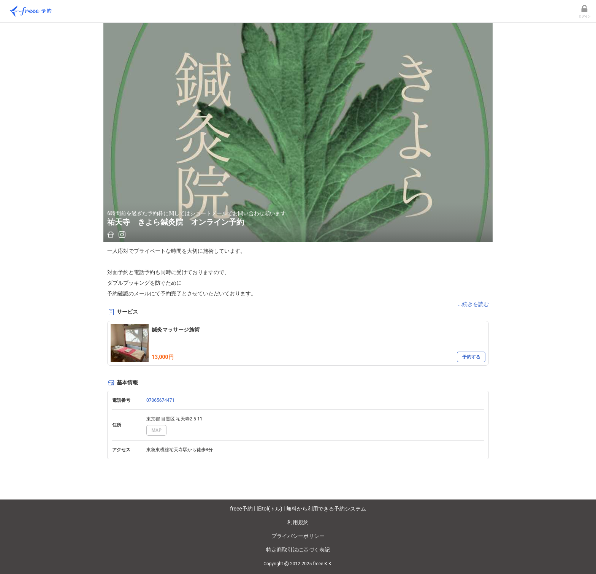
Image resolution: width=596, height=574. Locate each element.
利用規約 (298, 522)
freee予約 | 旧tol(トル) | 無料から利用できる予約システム (298, 509)
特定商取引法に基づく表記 (298, 550)
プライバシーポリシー (298, 536)
